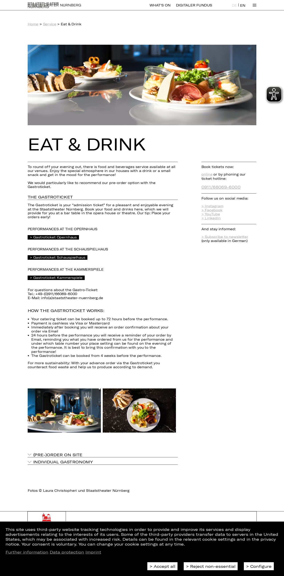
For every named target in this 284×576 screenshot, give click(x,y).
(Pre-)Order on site (58, 454)
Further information (27, 552)
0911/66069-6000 (221, 186)
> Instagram (212, 206)
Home (33, 24)
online (207, 174)
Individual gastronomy (63, 461)
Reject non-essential (212, 566)
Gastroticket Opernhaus (55, 237)
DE (234, 8)
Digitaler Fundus (194, 8)
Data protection (67, 552)
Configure (261, 566)
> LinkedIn (211, 218)
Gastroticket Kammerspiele (58, 278)
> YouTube (210, 214)
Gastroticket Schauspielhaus (59, 257)
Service (49, 24)
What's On (160, 8)
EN (242, 8)
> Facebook (212, 210)
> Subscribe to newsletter (224, 237)
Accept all (164, 566)
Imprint (93, 552)
